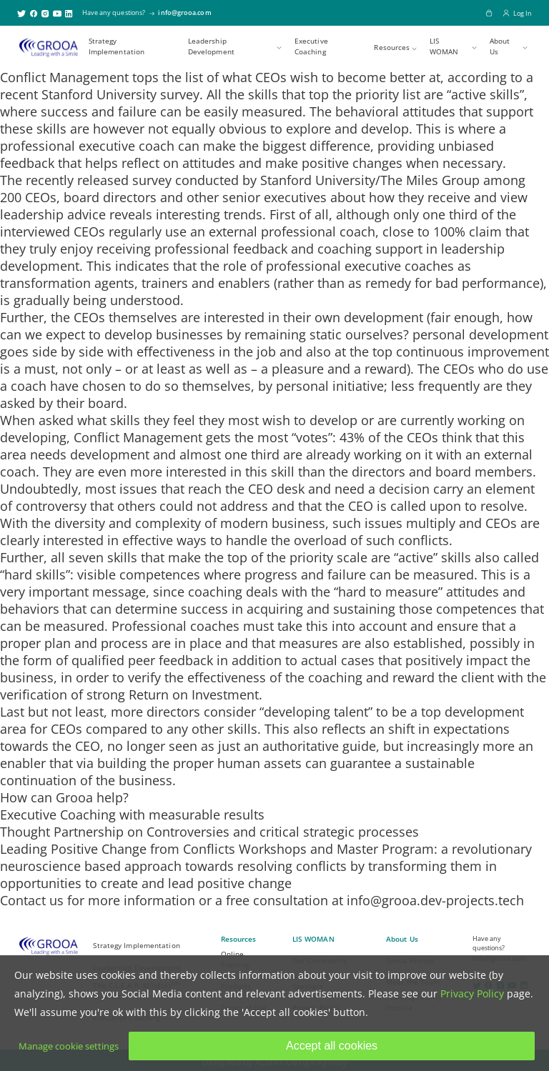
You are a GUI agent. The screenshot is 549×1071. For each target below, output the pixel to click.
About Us (500, 46)
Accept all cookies (331, 1046)
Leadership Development (211, 46)
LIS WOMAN (444, 46)
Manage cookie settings (69, 1046)
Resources (392, 47)
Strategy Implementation (116, 46)
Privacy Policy (472, 993)
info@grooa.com (184, 12)
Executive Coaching (311, 46)
